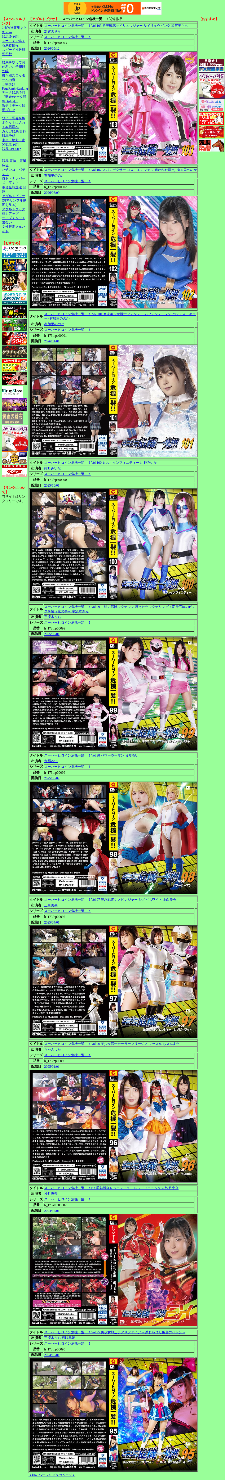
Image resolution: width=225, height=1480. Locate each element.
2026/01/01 (51, 341)
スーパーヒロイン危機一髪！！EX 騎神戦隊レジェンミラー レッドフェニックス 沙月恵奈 (111, 1188)
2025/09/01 (51, 634)
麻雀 (5, 165)
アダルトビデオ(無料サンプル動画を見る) (14, 200)
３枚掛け (8, 84)
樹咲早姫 (68, 1338)
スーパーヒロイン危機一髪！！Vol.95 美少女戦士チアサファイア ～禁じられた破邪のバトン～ (114, 1332)
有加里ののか (54, 175)
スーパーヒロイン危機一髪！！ (67, 37)
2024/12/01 (51, 1211)
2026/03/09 (51, 192)
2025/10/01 (51, 485)
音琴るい (51, 761)
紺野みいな (52, 468)
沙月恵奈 (51, 1193)
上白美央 (51, 905)
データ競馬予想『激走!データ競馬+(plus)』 (14, 97)
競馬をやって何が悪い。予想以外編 (13, 66)
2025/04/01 (51, 922)
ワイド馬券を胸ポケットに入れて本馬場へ (13, 122)
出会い (7, 222)
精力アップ (10, 213)
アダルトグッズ (13, 209)
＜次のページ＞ (63, 1475)
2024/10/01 (51, 1355)
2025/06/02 (51, 778)
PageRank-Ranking (15, 88)
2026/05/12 (51, 48)
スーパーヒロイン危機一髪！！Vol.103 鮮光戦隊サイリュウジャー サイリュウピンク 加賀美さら (116, 25)
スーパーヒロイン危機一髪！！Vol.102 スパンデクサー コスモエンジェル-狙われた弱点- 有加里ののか (120, 170)
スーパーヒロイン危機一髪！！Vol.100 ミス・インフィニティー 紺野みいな (100, 462)
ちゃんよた (52, 1049)
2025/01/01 (51, 1066)
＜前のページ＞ (40, 1475)
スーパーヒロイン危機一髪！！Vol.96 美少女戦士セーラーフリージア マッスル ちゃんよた (112, 1044)
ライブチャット (13, 218)
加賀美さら (52, 31)
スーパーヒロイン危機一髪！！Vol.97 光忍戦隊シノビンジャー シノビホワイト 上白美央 (110, 899)
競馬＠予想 (10, 36)
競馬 (5, 161)
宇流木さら (52, 617)
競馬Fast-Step (11, 149)
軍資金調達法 (12, 187)
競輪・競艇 (17, 161)
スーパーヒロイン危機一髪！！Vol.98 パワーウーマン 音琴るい (91, 755)
